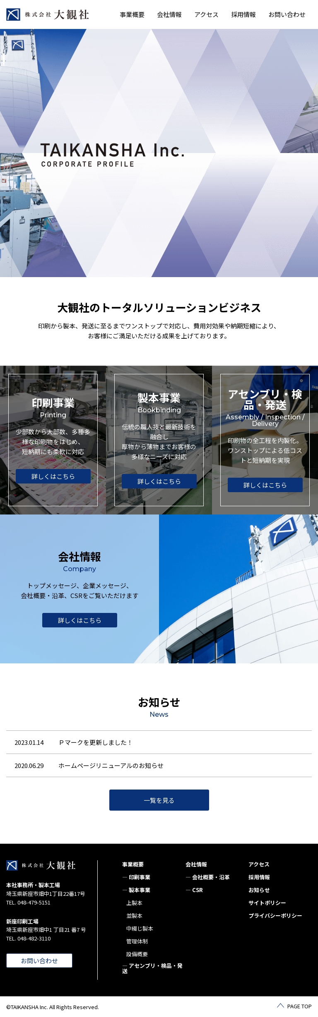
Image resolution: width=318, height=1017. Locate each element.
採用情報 (243, 14)
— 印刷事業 (136, 877)
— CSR (194, 890)
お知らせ (259, 890)
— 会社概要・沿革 (208, 877)
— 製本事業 (136, 890)
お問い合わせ (287, 14)
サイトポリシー (267, 902)
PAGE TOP (299, 1006)
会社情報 (196, 864)
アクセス (206, 14)
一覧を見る (159, 800)
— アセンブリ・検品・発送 (152, 968)
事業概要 (133, 864)
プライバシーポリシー (275, 915)
